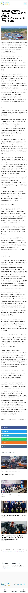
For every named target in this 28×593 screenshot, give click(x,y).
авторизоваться (6, 568)
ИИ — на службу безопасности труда (11, 495)
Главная (5, 591)
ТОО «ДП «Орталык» (21, 419)
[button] (25, 3)
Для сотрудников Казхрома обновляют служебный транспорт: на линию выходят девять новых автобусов (12, 472)
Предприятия (14, 591)
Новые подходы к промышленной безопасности (13, 515)
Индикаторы (23, 591)
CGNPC (13, 419)
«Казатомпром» (7, 419)
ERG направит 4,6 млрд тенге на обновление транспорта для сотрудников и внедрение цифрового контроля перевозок (13, 537)
